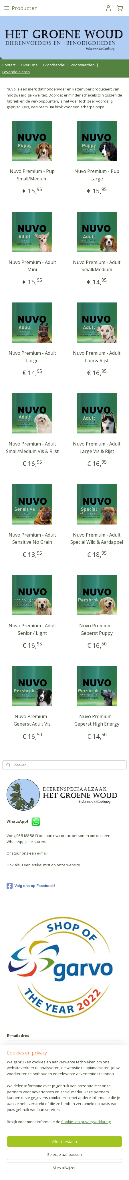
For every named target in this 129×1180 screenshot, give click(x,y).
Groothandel (54, 65)
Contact (8, 65)
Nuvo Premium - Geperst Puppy (96, 629)
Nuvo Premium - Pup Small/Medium (32, 175)
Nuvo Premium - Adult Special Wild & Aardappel (96, 538)
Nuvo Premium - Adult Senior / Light (32, 629)
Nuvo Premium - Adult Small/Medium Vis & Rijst (32, 447)
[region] (64, 1094)
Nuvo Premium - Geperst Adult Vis (32, 720)
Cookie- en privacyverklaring (86, 1121)
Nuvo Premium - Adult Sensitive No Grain (32, 538)
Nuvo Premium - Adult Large (32, 357)
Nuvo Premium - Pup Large (96, 175)
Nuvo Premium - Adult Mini (32, 266)
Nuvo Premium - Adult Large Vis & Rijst (96, 447)
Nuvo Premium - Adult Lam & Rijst (96, 357)
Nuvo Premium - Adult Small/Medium (96, 266)
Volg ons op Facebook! (31, 885)
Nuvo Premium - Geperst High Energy (96, 720)
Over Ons (29, 65)
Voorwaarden (83, 65)
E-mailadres (18, 1035)
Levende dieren (16, 71)
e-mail (42, 853)
